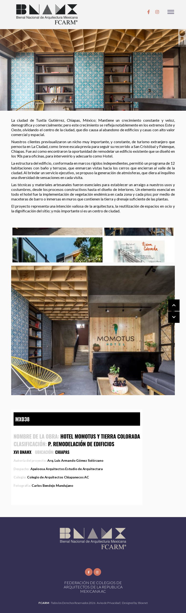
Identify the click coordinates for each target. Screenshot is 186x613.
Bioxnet (143, 603)
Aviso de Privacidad (108, 603)
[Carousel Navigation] (169, 311)
